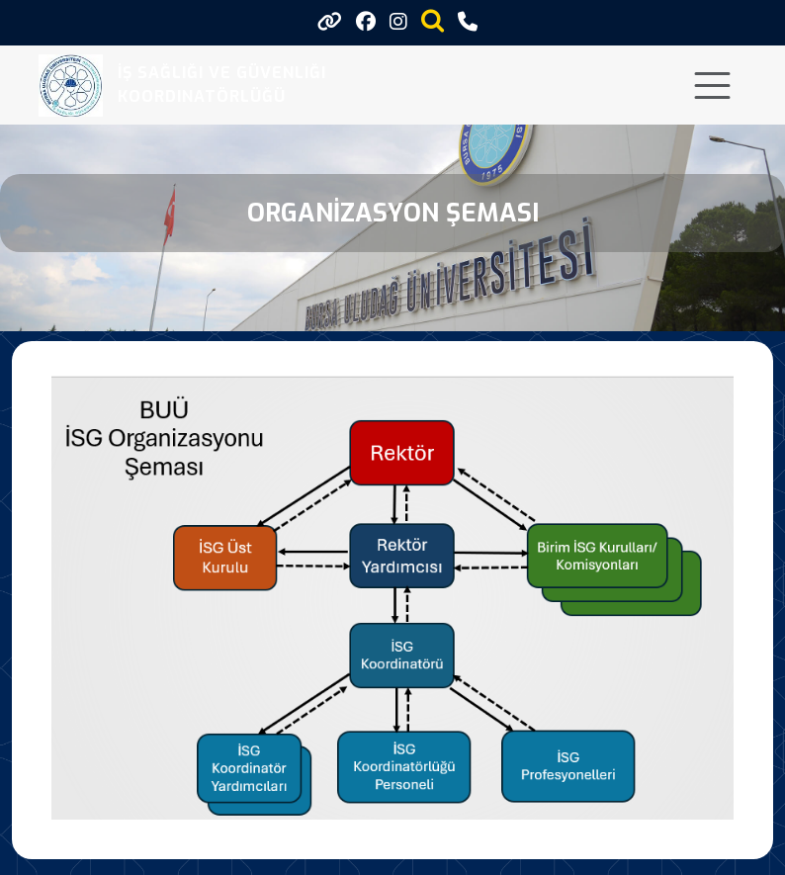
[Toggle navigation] (712, 85)
